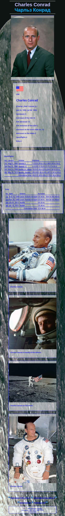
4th (7, 205)
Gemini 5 (22, 163)
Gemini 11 (22, 166)
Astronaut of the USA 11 (45, 498)
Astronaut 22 (41, 503)
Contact (39, 508)
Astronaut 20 (24, 503)
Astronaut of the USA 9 (19, 498)
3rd (7, 202)
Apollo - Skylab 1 (25, 172)
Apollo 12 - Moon (25, 169)
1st (7, 196)
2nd (7, 199)
